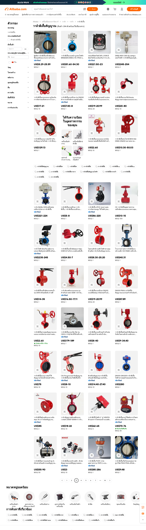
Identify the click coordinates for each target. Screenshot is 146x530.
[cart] (115, 9)
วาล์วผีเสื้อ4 (58, 166)
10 (105, 480)
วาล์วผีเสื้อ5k (13, 520)
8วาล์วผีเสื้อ (103, 515)
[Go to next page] (110, 480)
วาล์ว (64, 22)
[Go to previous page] (62, 480)
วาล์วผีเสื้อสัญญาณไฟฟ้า (89, 172)
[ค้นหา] (92, 9)
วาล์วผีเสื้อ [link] (81, 22)
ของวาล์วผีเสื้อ (118, 515)
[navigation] (18, 251)
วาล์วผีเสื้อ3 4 (73, 515)
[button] (84, 9)
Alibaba (35, 22)
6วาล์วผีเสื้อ (39, 172)
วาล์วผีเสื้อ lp (114, 166)
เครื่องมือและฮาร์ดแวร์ (50, 22)
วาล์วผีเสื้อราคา (57, 515)
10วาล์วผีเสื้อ (54, 177)
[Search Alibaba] (57, 9)
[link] (143, 507)
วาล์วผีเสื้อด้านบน (44, 520)
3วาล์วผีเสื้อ (86, 166)
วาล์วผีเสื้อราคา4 (69, 172)
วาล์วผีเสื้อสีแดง (61, 520)
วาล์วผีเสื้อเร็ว (94, 520)
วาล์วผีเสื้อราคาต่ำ (109, 172)
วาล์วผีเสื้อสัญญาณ (42, 166)
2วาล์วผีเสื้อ (125, 172)
